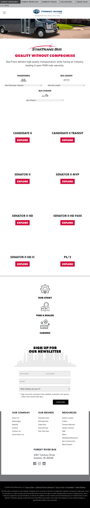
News (64, 434)
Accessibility (70, 487)
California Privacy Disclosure (44, 487)
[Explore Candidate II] (22, 118)
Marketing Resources (70, 438)
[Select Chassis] (45, 100)
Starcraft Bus (43, 428)
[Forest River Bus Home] (47, 13)
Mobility (15, 424)
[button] (3, 12)
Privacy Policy (29, 487)
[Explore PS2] (67, 242)
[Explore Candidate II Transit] (67, 118)
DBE (63, 431)
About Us (15, 418)
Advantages (16, 421)
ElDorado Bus (43, 421)
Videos (64, 421)
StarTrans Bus (43, 431)
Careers (15, 428)
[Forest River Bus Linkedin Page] (44, 463)
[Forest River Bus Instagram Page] (39, 463)
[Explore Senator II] (22, 159)
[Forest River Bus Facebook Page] (34, 463)
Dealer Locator (67, 418)
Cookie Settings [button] (80, 487)
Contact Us (16, 431)
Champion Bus (43, 418)
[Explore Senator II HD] (22, 200)
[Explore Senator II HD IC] (22, 242)
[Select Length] (66, 85)
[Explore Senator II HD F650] (67, 200)
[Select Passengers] (23, 85)
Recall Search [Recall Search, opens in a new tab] (67, 444)
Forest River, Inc (18, 434)
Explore (22, 140)
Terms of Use (60, 487)
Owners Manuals (68, 424)
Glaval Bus (42, 424)
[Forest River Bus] (10, 2)
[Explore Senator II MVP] (67, 159)
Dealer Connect (68, 428)
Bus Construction (68, 441)
